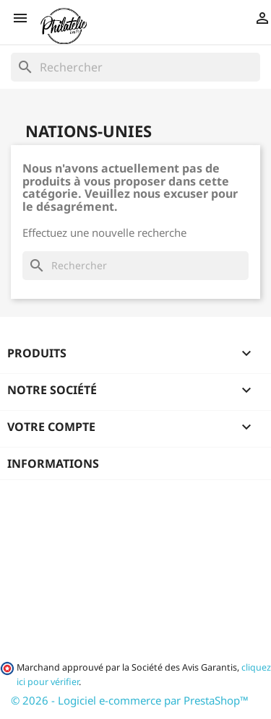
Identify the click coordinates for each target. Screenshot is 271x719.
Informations (53, 463)
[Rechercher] (135, 67)
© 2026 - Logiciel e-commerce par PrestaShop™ (130, 700)
